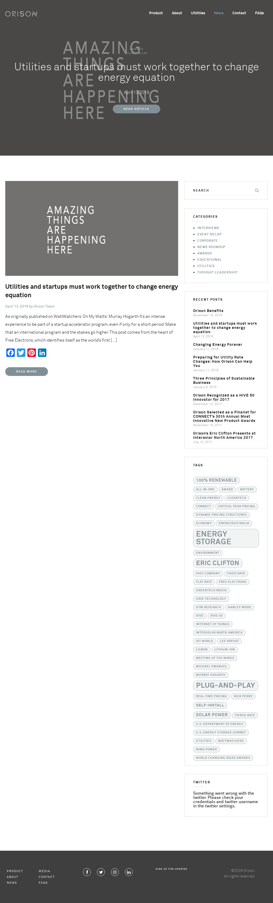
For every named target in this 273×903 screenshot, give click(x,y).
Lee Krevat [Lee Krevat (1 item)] (229, 641)
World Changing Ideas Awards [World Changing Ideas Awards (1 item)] (223, 758)
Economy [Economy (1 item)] (204, 523)
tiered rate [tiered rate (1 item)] (245, 715)
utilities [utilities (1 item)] (203, 741)
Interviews (208, 228)
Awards (137, 49)
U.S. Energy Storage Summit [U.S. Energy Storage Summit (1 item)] (221, 732)
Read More (26, 371)
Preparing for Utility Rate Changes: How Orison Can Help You (222, 362)
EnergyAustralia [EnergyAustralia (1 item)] (234, 523)
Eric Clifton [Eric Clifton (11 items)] (218, 563)
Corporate (207, 241)
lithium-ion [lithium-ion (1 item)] (224, 649)
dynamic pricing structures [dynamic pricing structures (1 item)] (221, 515)
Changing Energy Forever (217, 345)
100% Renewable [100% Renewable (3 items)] (216, 480)
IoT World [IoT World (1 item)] (204, 641)
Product (156, 13)
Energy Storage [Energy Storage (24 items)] (213, 538)
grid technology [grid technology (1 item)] (211, 599)
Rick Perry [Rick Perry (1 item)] (243, 696)
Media (44, 871)
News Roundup (211, 247)
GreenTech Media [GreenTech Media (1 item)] (211, 590)
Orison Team (44, 306)
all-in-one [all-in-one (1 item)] (205, 489)
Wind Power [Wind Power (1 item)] (206, 749)
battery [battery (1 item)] (247, 489)
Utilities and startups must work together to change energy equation (225, 328)
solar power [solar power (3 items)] (212, 715)
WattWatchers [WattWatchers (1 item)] (231, 741)
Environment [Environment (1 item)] (208, 553)
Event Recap (136, 53)
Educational (209, 260)
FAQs (259, 13)
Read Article (136, 109)
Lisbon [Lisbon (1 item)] (202, 649)
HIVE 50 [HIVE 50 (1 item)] (217, 616)
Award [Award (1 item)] (227, 489)
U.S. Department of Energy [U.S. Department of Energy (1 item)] (219, 724)
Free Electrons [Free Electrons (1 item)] (233, 582)
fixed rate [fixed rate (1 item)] (236, 573)
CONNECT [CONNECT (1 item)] (203, 506)
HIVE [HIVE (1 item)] (200, 616)
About (177, 13)
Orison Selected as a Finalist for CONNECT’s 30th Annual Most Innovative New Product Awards (224, 417)
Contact (239, 13)
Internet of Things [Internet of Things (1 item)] (213, 624)
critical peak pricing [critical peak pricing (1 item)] (236, 506)
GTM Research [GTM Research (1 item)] (208, 607)
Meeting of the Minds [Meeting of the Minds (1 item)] (215, 658)
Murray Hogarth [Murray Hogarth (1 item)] (211, 675)
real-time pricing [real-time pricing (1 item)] (211, 696)
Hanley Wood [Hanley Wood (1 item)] (239, 607)
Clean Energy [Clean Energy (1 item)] (208, 498)
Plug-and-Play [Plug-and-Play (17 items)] (225, 685)
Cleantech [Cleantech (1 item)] (236, 498)
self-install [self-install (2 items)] (210, 705)
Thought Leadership (217, 272)
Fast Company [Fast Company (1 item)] (208, 573)
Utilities (198, 13)
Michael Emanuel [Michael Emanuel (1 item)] (211, 666)
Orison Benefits (208, 311)
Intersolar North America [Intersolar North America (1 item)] (219, 632)
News (218, 13)
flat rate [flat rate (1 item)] (204, 582)
